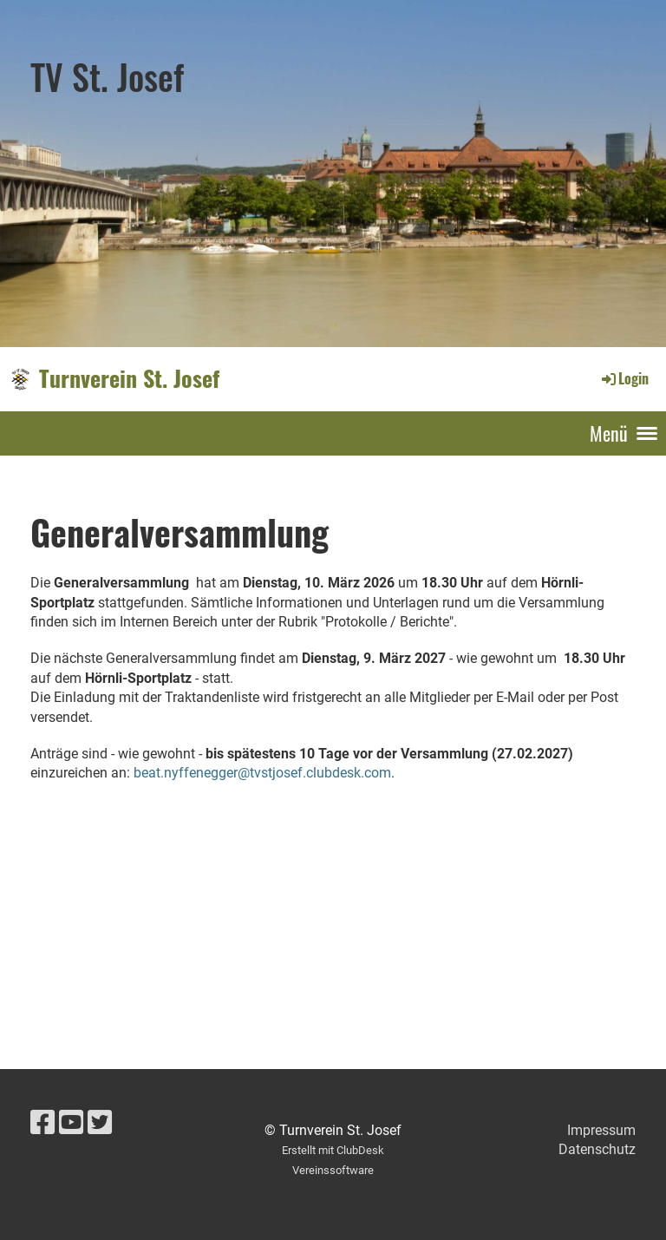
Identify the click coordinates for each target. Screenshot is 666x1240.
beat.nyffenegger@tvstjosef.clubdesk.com (262, 772)
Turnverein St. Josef (129, 378)
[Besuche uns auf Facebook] (42, 1122)
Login (624, 378)
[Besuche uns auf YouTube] (71, 1122)
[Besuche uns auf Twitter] (100, 1122)
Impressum (601, 1130)
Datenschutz (597, 1149)
